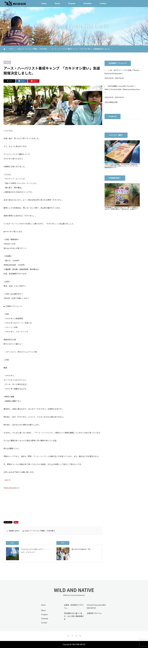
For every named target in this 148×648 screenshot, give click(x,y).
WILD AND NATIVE (74, 590)
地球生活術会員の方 (11, 488)
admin (16, 531)
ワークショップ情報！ (38, 531)
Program (71, 3)
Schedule (88, 3)
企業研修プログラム (94, 613)
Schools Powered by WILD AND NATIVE (96, 606)
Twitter (68, 635)
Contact (103, 3)
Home (44, 3)
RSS (80, 635)
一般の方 (7, 480)
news (7, 62)
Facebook (72, 635)
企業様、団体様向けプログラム (74, 606)
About (57, 3)
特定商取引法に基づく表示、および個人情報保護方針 (74, 616)
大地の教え (51, 531)
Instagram (76, 635)
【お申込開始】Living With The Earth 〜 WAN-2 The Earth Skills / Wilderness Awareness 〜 (122, 89)
